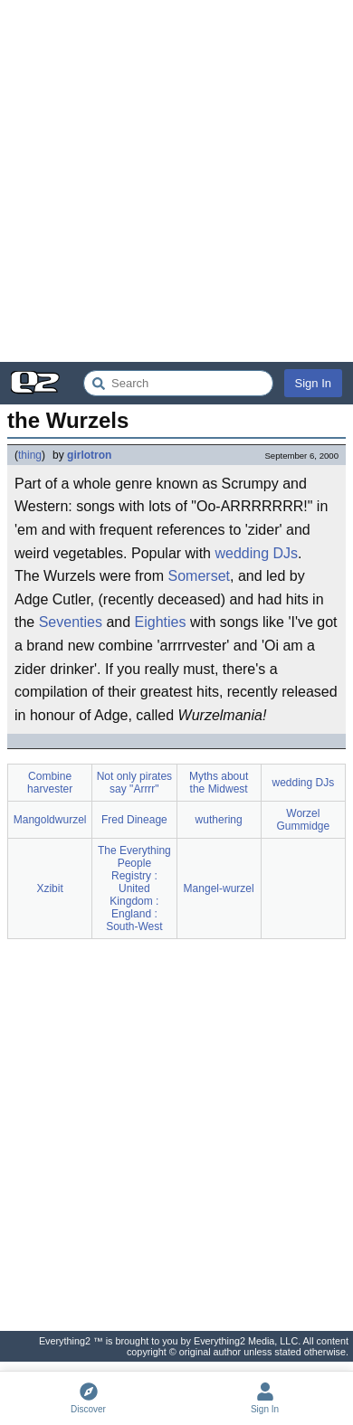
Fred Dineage (134, 819)
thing (30, 455)
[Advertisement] (176, 181)
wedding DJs (256, 553)
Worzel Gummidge (303, 819)
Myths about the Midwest (218, 782)
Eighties (160, 622)
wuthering (219, 819)
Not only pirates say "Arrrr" (134, 782)
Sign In (313, 383)
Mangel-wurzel (219, 888)
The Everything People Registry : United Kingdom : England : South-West (134, 888)
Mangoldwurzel (50, 819)
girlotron (89, 455)
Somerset (199, 576)
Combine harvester (49, 782)
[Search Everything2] (178, 383)
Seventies (70, 622)
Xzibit (49, 888)
